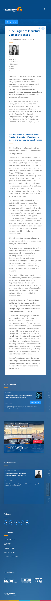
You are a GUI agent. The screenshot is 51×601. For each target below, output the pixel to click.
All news (10, 22)
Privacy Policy (10, 552)
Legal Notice (9, 539)
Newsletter (9, 548)
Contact (7, 544)
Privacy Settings (11, 556)
